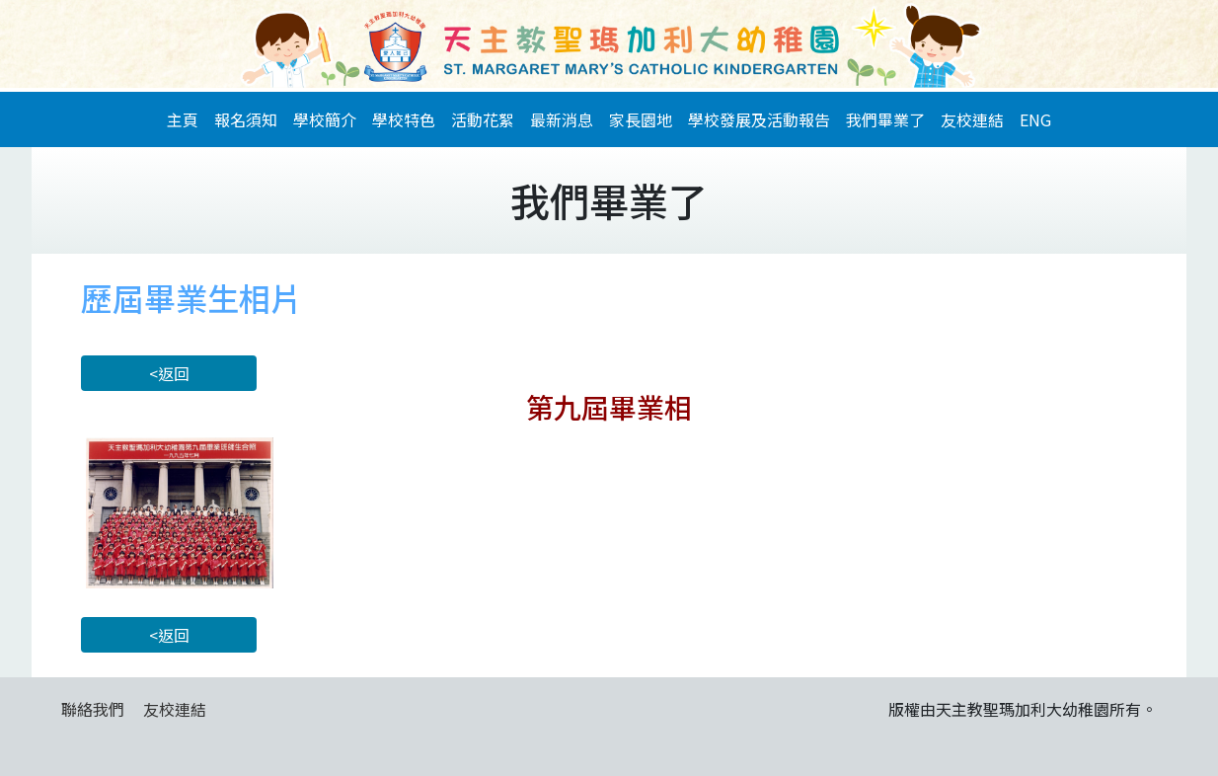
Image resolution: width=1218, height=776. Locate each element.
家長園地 (640, 119)
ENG (1035, 119)
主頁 (182, 119)
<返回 (169, 373)
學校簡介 (324, 119)
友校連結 (972, 119)
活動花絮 (482, 119)
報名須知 (245, 119)
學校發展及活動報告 (759, 119)
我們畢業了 (885, 119)
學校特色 (403, 119)
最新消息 (561, 119)
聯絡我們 (92, 709)
